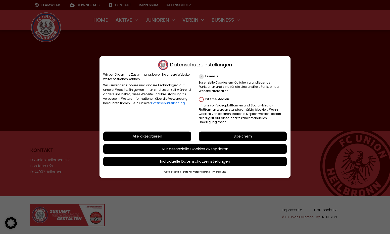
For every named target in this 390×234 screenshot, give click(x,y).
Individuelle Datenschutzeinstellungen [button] (195, 161)
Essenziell (212, 76)
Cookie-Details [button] (172, 171)
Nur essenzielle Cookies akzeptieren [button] (195, 148)
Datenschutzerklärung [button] (196, 171)
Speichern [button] (243, 136)
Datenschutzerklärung (168, 103)
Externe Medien (216, 99)
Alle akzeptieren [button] (147, 136)
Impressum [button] (219, 171)
